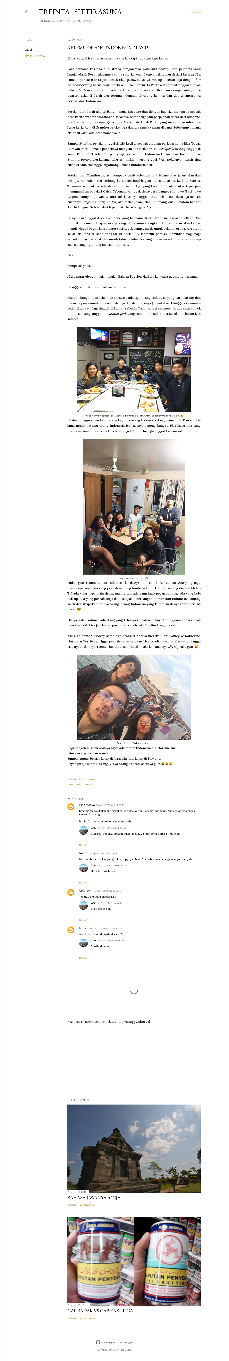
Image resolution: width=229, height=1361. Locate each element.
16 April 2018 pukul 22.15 (107, 890)
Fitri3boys (85, 928)
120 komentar (87, 1317)
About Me (63, 21)
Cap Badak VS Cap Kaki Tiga (100, 1311)
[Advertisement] (134, 1061)
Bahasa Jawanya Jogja (94, 1198)
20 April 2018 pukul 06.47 (112, 940)
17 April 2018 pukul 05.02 (112, 827)
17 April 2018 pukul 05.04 (112, 865)
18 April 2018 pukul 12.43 (108, 928)
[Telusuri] (197, 11)
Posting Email (87, 778)
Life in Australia (34, 56)
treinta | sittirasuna (80, 11)
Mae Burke (126, 1349)
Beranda (45, 21)
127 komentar (87, 1204)
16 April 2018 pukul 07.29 (110, 805)
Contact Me (82, 21)
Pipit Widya (87, 805)
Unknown (85, 890)
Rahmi (83, 853)
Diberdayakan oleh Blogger (114, 1342)
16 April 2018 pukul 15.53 (103, 853)
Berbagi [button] (29, 40)
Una (93, 827)
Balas (83, 845)
